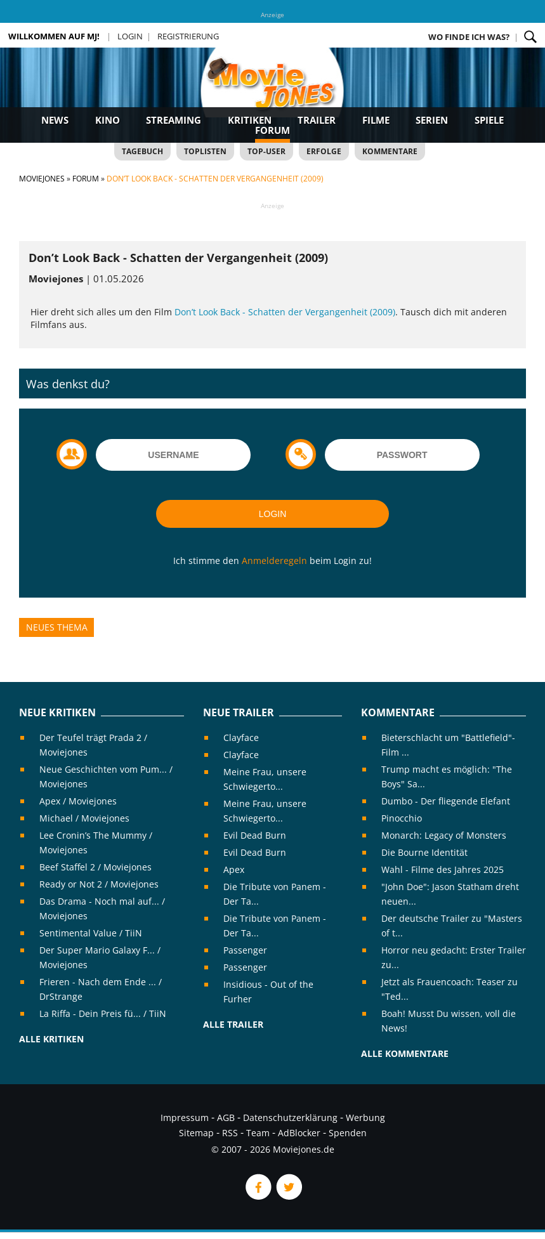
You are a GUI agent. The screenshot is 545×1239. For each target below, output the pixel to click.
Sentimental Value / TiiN (90, 933)
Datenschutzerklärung (290, 1117)
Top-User (266, 151)
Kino (107, 120)
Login (130, 36)
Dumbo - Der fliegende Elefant (445, 801)
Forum (272, 130)
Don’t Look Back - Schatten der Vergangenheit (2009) (284, 312)
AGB (226, 1117)
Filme (376, 120)
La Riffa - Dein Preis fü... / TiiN (102, 1013)
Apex (233, 869)
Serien (432, 120)
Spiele (489, 120)
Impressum (185, 1117)
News (55, 120)
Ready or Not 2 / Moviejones (99, 884)
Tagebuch (142, 151)
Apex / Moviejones (78, 801)
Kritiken (250, 120)
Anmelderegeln (274, 560)
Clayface (241, 737)
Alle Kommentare (405, 1053)
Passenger (245, 950)
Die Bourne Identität (424, 852)
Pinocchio (401, 818)
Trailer (317, 120)
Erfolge (323, 151)
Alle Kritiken (51, 1039)
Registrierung (188, 36)
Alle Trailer (233, 1024)
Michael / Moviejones (84, 818)
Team (258, 1133)
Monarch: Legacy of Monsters (443, 835)
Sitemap (196, 1133)
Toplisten (205, 151)
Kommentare (389, 151)
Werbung (365, 1117)
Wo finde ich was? (468, 37)
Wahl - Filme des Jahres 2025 (442, 869)
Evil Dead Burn (254, 835)
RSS (230, 1133)
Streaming (173, 120)
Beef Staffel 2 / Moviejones (95, 867)
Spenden (348, 1133)
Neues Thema (57, 627)
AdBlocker (299, 1133)
